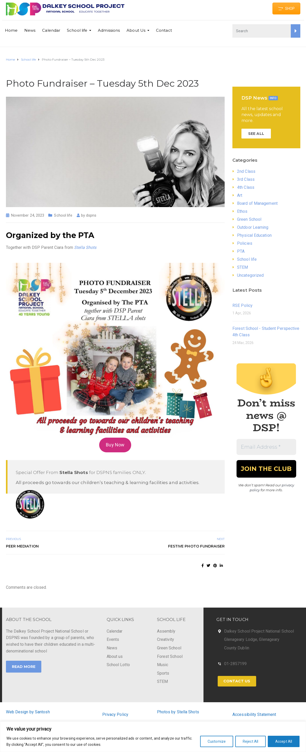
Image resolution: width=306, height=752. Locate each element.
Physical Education (254, 235)
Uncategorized (250, 275)
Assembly (166, 631)
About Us (136, 30)
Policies (244, 243)
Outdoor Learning (253, 227)
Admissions (109, 30)
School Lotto (118, 664)
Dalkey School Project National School (259, 631)
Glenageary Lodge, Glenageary (252, 639)
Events (113, 639)
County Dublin (236, 647)
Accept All (283, 741)
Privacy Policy (115, 714)
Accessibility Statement (254, 714)
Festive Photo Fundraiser (196, 546)
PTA (241, 251)
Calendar (51, 30)
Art (239, 195)
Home (11, 30)
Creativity (165, 639)
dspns (91, 215)
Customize (217, 741)
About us (115, 656)
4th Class (245, 187)
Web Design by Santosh (28, 711)
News (29, 30)
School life (77, 30)
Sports (163, 673)
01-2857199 (235, 663)
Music (162, 664)
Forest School (170, 656)
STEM (242, 267)
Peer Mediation (22, 546)
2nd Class (246, 171)
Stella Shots (85, 247)
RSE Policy (242, 305)
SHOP (286, 8)
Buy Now (115, 444)
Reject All (250, 741)
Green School (249, 219)
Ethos (242, 211)
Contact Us (236, 681)
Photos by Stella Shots (178, 711)
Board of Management (257, 203)
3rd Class (246, 179)
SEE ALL (256, 133)
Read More (24, 666)
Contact (164, 30)
